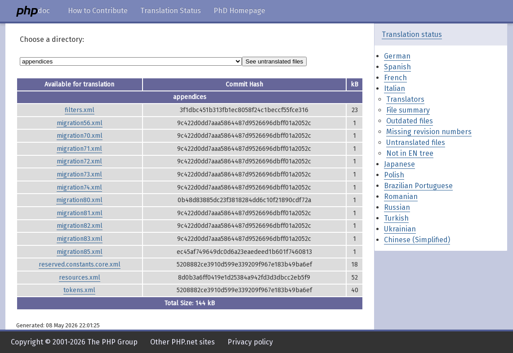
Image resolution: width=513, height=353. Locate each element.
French (395, 77)
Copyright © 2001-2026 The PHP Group (74, 342)
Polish (394, 175)
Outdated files (409, 121)
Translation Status (170, 10)
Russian (397, 207)
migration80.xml (79, 200)
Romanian (401, 196)
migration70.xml (80, 136)
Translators (405, 99)
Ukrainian (400, 229)
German (397, 56)
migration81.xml (80, 213)
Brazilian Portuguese (418, 185)
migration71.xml (79, 149)
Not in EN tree (409, 153)
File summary (408, 110)
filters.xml (79, 110)
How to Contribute (98, 10)
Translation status (412, 34)
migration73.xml (79, 174)
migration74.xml (79, 187)
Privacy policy (250, 342)
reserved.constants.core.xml (79, 264)
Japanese (399, 164)
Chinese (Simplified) (417, 239)
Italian (394, 88)
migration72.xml (79, 161)
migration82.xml (80, 226)
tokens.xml (79, 290)
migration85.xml (80, 252)
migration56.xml (80, 123)
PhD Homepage (239, 10)
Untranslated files (415, 142)
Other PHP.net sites (182, 342)
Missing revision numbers (429, 131)
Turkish (396, 218)
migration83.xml (80, 239)
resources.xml (79, 277)
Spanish (397, 67)
